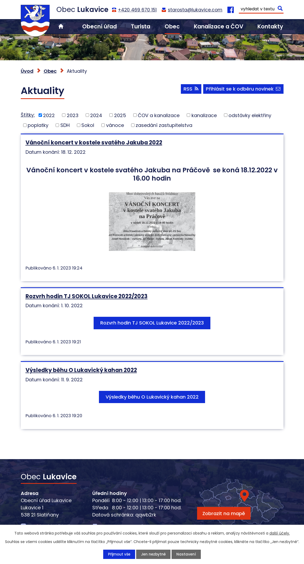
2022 (49, 115)
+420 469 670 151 (137, 10)
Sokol (87, 125)
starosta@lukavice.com (195, 10)
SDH (65, 125)
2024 (96, 115)
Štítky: (28, 115)
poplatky (38, 125)
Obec (172, 26)
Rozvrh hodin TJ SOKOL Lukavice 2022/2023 (87, 296)
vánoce (115, 125)
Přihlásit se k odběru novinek (243, 89)
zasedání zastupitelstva (164, 125)
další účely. (279, 533)
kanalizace (204, 115)
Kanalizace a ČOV (218, 26)
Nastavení (187, 554)
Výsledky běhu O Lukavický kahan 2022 (81, 370)
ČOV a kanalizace (159, 115)
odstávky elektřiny (249, 115)
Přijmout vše (118, 554)
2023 (72, 115)
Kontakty (270, 26)
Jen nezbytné (153, 554)
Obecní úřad (99, 26)
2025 (120, 115)
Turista (140, 26)
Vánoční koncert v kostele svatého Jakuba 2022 (94, 142)
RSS (189, 89)
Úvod (61, 26)
